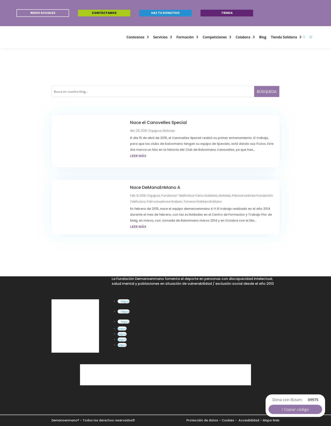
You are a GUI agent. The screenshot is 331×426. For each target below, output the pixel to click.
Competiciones (215, 37)
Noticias (169, 131)
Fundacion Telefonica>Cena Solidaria (189, 196)
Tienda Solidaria (284, 37)
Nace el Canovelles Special (158, 122)
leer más (138, 155)
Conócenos (135, 37)
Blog (262, 37)
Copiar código (296, 409)
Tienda (227, 13)
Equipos (155, 131)
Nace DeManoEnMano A (155, 187)
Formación (185, 37)
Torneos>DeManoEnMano (202, 201)
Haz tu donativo (165, 13)
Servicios (160, 37)
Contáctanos (104, 13)
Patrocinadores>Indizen (164, 201)
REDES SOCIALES (42, 13)
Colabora (243, 37)
